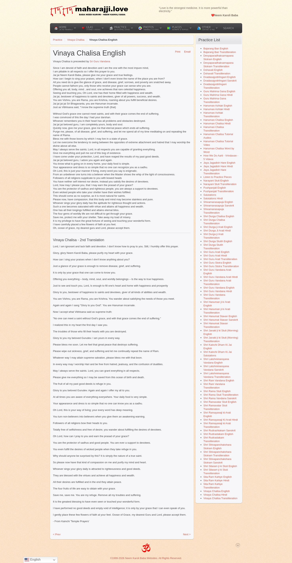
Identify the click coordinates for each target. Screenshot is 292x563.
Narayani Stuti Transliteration (220, 184)
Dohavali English (213, 69)
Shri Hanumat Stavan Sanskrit (221, 319)
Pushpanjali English (215, 187)
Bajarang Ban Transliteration (220, 52)
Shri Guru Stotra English (217, 262)
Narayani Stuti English (216, 180)
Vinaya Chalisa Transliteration (221, 498)
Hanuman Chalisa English (218, 119)
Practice (57, 39)
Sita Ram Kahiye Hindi (216, 480)
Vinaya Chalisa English (217, 491)
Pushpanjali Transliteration (219, 191)
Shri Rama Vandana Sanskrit (220, 398)
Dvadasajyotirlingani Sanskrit (220, 80)
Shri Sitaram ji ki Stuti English (220, 466)
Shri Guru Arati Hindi (215, 255)
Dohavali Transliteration (217, 73)
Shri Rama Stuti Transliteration (221, 394)
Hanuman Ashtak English (218, 105)
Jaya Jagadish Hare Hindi (218, 166)
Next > (187, 534)
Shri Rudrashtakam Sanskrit (220, 430)
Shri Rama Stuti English (217, 391)
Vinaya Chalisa (75, 39)
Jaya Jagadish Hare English (219, 162)
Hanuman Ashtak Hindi (217, 109)
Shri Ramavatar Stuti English (220, 401)
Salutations (210, 194)
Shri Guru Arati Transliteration (220, 259)
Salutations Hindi (213, 198)
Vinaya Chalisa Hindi (215, 494)
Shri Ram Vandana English (219, 380)
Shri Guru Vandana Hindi (218, 291)
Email (186, 51)
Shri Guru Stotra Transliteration (221, 266)
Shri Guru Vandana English (219, 287)
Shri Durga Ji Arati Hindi (217, 230)
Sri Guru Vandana (100, 61)
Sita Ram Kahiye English (218, 476)
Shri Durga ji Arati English (218, 226)
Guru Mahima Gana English (219, 91)
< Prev (57, 534)
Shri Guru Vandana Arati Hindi (221, 276)
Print (176, 51)
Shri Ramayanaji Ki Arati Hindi (221, 419)
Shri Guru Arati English (217, 251)
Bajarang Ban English (216, 48)
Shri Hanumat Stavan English (220, 316)
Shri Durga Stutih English (218, 241)
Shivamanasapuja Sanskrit (219, 205)
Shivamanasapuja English (218, 201)
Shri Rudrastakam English (218, 434)
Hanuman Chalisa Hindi (217, 123)
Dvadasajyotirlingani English (220, 77)
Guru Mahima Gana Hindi (218, 94)
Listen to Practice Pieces (218, 177)
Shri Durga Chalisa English (219, 216)
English (33, 559)
